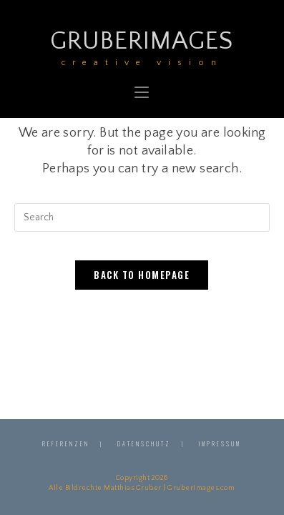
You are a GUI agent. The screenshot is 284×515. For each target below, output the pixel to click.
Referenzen (65, 443)
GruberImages (142, 45)
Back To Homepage (142, 275)
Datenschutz (144, 443)
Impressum (220, 443)
